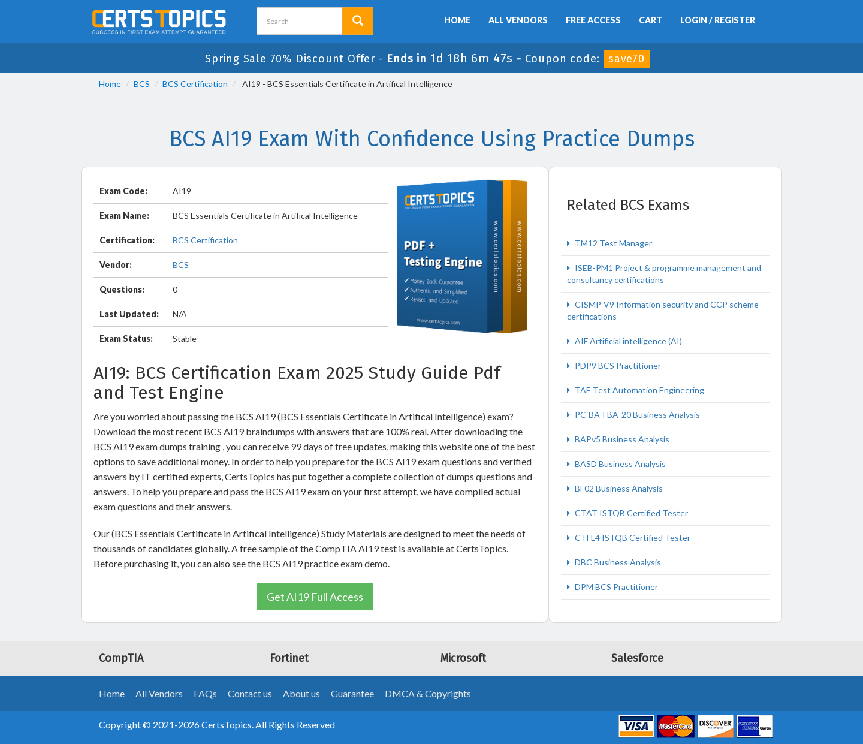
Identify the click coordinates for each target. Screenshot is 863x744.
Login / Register (717, 20)
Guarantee (352, 693)
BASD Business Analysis (619, 464)
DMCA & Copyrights (428, 693)
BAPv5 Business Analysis (621, 439)
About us (301, 693)
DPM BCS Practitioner (615, 587)
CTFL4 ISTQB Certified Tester (631, 537)
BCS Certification (195, 84)
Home (457, 20)
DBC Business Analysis (617, 562)
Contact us (250, 693)
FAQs (205, 693)
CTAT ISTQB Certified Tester (630, 513)
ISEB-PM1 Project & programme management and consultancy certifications (664, 274)
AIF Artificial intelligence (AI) (627, 341)
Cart (650, 20)
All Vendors (518, 20)
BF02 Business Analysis (618, 488)
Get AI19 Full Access (315, 596)
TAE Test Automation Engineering (638, 390)
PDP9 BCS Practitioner (617, 365)
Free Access (593, 20)
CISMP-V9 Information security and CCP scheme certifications (663, 310)
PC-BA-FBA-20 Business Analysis (636, 414)
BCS (142, 84)
